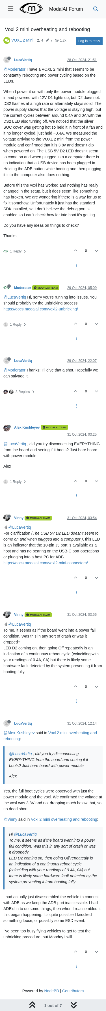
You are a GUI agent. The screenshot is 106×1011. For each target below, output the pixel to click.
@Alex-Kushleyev (19, 733)
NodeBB (51, 991)
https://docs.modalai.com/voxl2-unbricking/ (40, 309)
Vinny (18, 518)
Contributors (73, 991)
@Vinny (10, 819)
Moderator (22, 288)
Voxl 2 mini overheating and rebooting (64, 819)
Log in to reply (89, 41)
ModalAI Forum (66, 9)
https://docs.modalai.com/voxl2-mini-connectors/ (45, 563)
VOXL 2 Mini (22, 40)
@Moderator (14, 69)
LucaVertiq (23, 60)
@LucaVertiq (14, 297)
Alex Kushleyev (27, 427)
